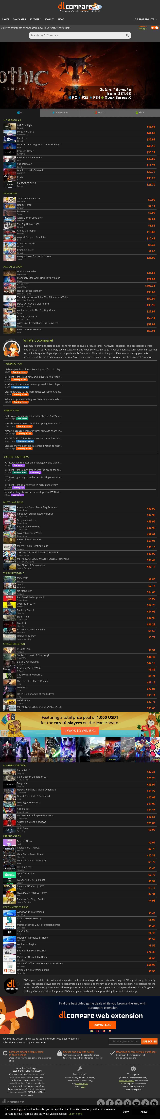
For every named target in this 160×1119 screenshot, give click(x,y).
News (61, 19)
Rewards (49, 19)
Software (35, 19)
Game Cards (19, 19)
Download (102, 1025)
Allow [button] (144, 1112)
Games (5, 19)
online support (81, 1083)
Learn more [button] (75, 1113)
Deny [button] (126, 1112)
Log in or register (144, 19)
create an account (126, 1080)
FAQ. (83, 1086)
